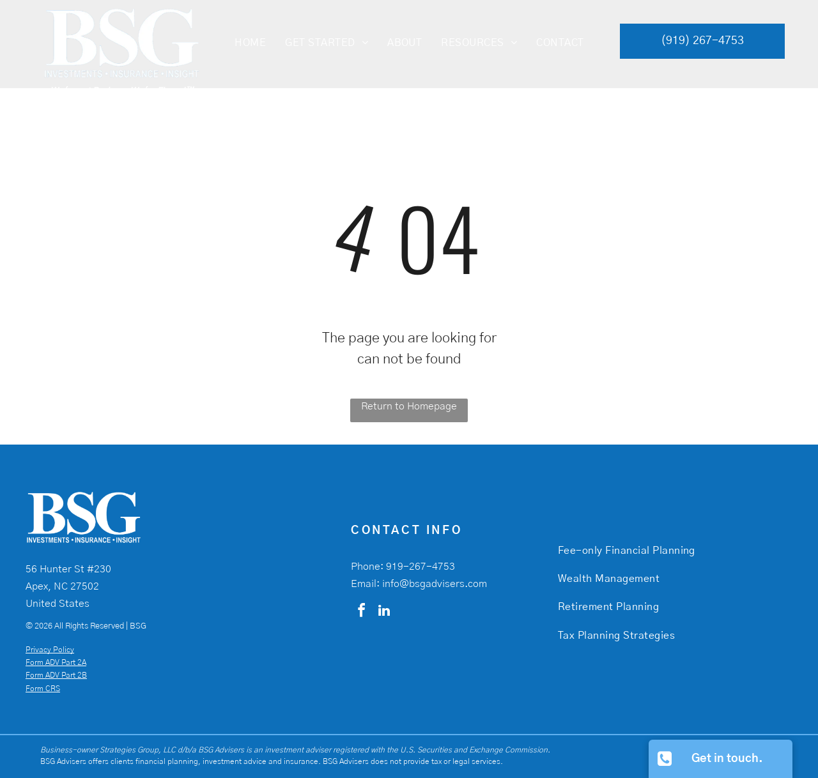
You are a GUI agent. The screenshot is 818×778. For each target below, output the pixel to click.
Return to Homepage (409, 406)
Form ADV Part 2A (56, 662)
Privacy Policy (50, 649)
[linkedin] (384, 612)
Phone (365, 566)
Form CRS (43, 688)
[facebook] (361, 612)
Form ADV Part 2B (56, 675)
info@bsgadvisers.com (434, 584)
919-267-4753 (420, 566)
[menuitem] (250, 43)
